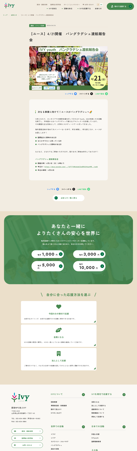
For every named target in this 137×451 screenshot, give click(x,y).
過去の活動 (55, 414)
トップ (5, 15)
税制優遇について (97, 378)
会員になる (95, 367)
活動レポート (55, 417)
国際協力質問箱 (55, 5)
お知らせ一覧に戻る (69, 198)
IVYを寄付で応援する (101, 358)
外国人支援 (95, 399)
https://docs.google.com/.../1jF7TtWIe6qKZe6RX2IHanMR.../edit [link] (71, 166)
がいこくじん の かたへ (72, 5)
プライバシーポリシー (99, 426)
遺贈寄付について (97, 374)
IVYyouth (95, 403)
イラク (53, 399)
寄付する (120, 6)
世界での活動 (57, 391)
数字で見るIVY (56, 374)
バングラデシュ (56, 410)
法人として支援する (98, 370)
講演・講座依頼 (42, 5)
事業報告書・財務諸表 (59, 370)
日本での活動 (97, 391)
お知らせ (98, 8)
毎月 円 (45, 256)
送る (99, 94)
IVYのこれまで (56, 378)
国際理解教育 (96, 406)
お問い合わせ (89, 5)
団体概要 (54, 367)
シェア (69, 94)
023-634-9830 (21, 383)
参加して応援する (97, 381)
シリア (53, 403)
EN (101, 5)
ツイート (84, 94)
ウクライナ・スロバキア (59, 406)
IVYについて (57, 358)
